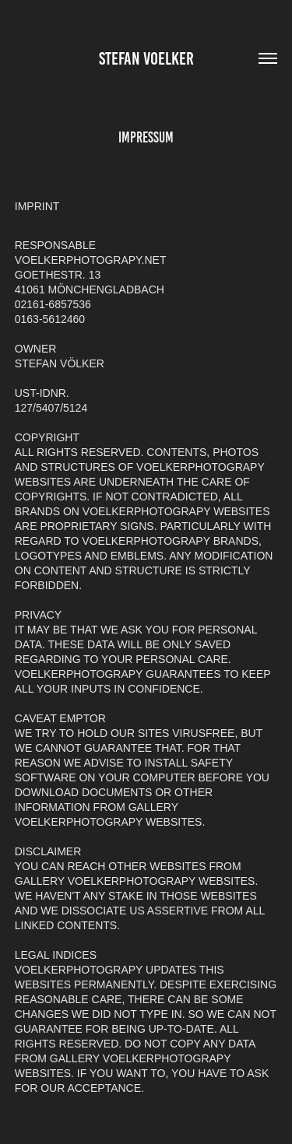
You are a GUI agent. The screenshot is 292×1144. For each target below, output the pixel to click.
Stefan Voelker (146, 58)
